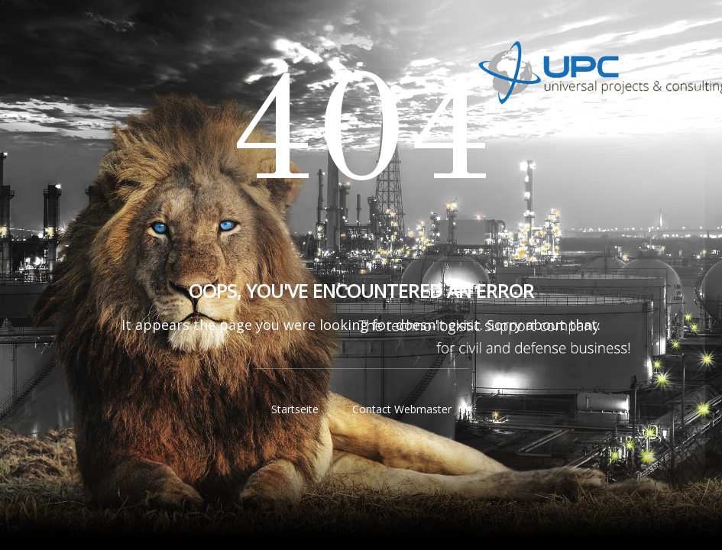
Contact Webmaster (402, 409)
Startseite (295, 409)
